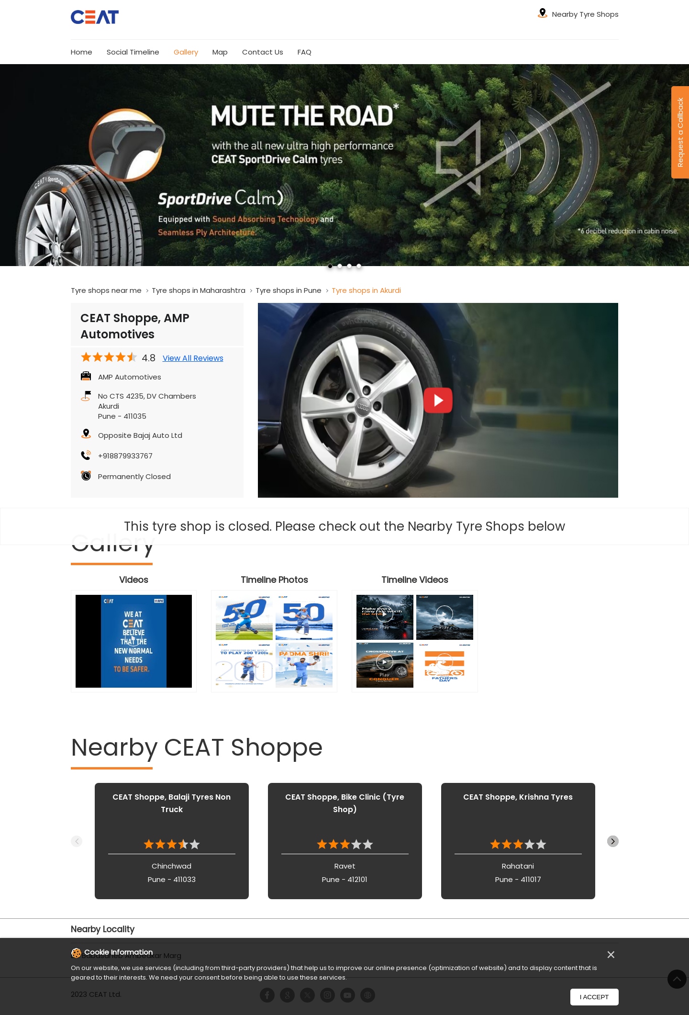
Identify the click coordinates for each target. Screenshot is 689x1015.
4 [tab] (358, 266)
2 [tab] (339, 266)
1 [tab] (330, 266)
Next (613, 841)
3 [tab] (349, 266)
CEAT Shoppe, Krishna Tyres (518, 797)
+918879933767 (125, 456)
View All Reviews (193, 358)
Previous (76, 841)
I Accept (594, 997)
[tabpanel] (344, 165)
